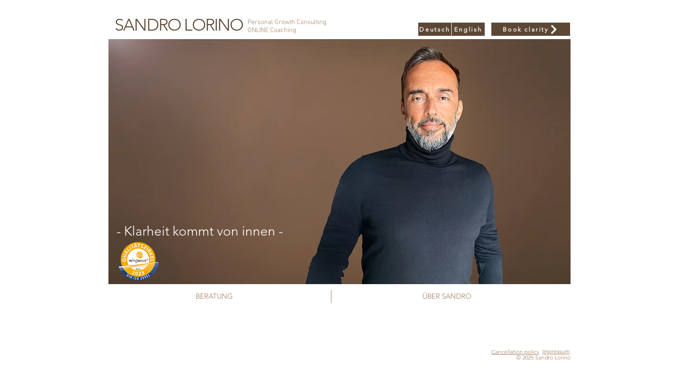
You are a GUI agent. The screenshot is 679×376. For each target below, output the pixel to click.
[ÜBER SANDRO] (447, 295)
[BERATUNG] (214, 295)
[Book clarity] (530, 29)
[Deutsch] (434, 29)
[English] (468, 29)
